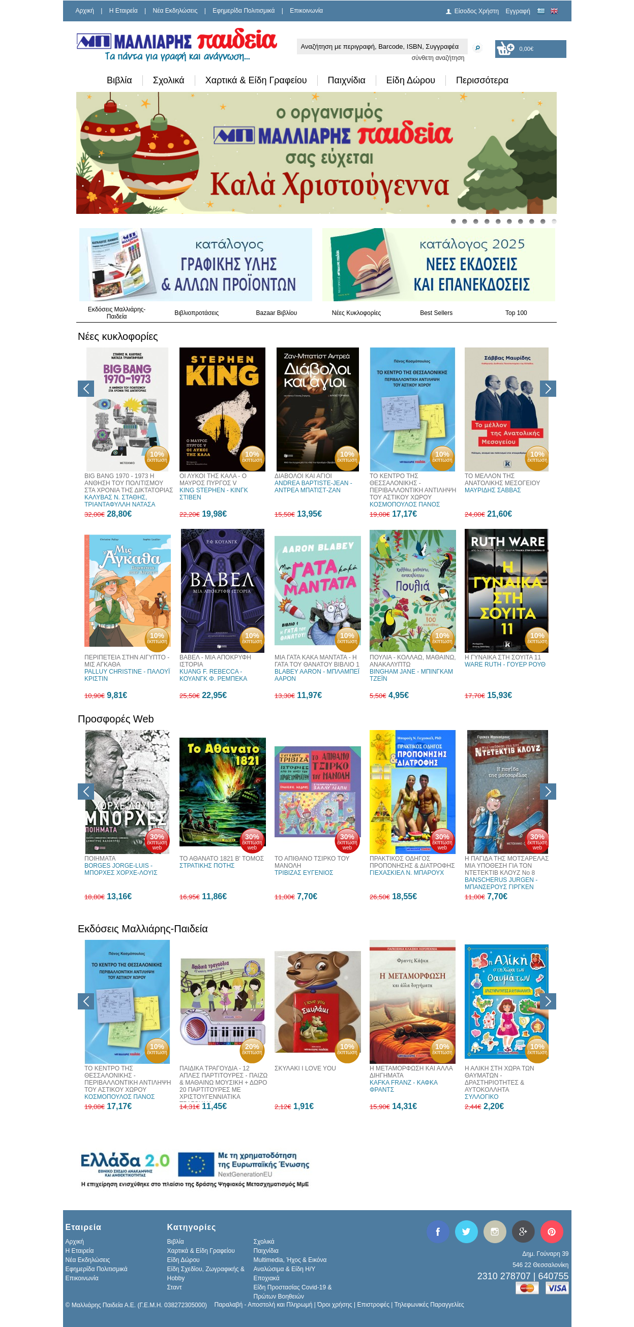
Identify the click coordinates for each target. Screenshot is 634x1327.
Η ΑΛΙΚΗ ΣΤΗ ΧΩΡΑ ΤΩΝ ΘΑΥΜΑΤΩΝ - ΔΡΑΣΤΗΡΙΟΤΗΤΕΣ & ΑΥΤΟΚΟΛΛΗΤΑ (499, 1079)
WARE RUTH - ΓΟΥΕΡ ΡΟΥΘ (505, 664)
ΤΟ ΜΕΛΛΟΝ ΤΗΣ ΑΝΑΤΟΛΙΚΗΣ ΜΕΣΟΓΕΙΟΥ (502, 479)
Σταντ (174, 1287)
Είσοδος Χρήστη (477, 11)
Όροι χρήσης (334, 1304)
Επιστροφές (373, 1304)
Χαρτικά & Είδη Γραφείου (256, 80)
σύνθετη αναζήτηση (438, 57)
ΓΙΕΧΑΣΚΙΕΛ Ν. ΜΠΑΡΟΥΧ (407, 872)
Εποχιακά (267, 1278)
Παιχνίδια (347, 80)
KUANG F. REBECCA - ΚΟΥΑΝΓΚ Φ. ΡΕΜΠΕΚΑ (213, 675)
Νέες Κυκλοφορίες (356, 313)
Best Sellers (436, 313)
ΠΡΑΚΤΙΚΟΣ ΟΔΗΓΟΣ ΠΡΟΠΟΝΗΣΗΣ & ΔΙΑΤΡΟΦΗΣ (412, 862)
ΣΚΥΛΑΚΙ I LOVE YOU (305, 1068)
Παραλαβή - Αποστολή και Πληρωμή (264, 1304)
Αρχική (85, 10)
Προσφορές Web (116, 718)
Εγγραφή (518, 11)
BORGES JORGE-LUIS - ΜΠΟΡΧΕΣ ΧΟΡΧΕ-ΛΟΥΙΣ (121, 869)
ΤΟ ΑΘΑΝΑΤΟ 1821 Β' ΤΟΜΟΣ (221, 858)
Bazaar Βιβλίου (276, 313)
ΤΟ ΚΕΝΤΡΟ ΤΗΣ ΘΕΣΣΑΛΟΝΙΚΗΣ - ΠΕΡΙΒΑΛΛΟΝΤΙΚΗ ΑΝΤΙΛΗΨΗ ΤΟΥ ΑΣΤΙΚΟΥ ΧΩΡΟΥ (413, 486)
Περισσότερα (482, 80)
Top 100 (516, 313)
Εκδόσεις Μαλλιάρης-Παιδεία (117, 313)
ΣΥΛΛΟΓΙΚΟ (482, 1096)
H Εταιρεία (123, 10)
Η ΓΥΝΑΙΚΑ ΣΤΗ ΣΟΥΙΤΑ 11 (503, 657)
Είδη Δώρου (410, 80)
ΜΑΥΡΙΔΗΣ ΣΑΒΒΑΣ (493, 490)
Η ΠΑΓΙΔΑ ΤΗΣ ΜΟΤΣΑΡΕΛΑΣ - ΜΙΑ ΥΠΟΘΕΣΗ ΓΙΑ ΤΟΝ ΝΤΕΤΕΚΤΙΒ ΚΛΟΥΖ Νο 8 (509, 865)
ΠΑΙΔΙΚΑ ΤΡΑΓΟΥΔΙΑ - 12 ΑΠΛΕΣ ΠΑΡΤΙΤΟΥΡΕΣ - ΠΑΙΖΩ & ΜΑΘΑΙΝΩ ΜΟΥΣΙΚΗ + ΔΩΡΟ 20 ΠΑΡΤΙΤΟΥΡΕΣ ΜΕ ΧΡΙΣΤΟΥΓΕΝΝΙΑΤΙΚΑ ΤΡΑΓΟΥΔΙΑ (223, 1086)
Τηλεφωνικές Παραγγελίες (429, 1304)
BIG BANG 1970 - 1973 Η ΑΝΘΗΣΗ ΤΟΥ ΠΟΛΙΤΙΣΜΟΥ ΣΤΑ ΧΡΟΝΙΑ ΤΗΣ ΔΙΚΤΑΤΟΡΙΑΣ (128, 483)
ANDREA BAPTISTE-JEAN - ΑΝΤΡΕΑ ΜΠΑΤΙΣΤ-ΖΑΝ (313, 487)
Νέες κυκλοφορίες (118, 336)
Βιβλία (119, 80)
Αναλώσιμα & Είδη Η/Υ (285, 1269)
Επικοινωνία (306, 10)
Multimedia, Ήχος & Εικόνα (290, 1259)
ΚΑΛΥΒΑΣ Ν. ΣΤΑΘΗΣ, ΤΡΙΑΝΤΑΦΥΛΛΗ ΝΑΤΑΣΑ (119, 501)
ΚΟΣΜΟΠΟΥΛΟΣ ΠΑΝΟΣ (405, 504)
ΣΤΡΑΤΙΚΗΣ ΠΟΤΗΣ (206, 865)
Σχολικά (169, 80)
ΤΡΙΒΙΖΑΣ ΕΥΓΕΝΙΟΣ (304, 872)
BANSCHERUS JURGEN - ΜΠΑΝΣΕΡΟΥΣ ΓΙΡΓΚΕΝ (501, 883)
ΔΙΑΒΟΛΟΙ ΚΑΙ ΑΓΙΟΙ (303, 476)
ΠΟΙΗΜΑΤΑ (100, 858)
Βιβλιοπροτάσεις (196, 313)
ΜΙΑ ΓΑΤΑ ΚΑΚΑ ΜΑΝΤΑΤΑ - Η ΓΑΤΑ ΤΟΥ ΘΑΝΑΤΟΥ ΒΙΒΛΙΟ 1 (317, 661)
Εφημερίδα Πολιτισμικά (244, 10)
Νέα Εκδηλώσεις (175, 10)
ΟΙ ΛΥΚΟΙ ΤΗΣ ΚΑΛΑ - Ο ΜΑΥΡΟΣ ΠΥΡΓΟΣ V (213, 479)
